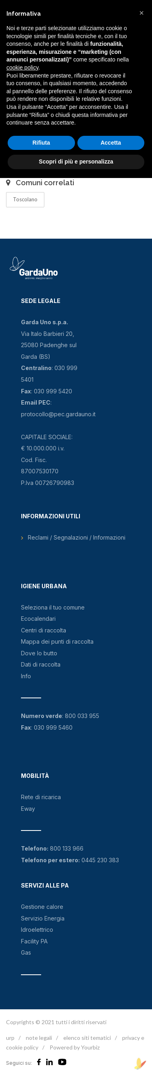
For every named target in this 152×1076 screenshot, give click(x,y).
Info (26, 676)
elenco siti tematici (87, 1037)
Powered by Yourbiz (75, 1047)
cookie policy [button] (22, 67)
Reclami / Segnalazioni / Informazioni (76, 537)
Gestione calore (42, 906)
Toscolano (25, 199)
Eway (28, 808)
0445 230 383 (100, 860)
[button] (141, 12)
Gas (26, 952)
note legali (39, 1037)
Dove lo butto (39, 653)
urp (10, 1037)
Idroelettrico (37, 929)
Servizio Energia (43, 918)
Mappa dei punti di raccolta (57, 641)
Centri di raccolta (43, 630)
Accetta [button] (110, 142)
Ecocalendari (38, 618)
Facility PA (34, 941)
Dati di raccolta (40, 664)
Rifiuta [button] (41, 142)
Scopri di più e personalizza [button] (76, 161)
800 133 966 (66, 848)
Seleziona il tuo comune (53, 607)
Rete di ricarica (41, 797)
